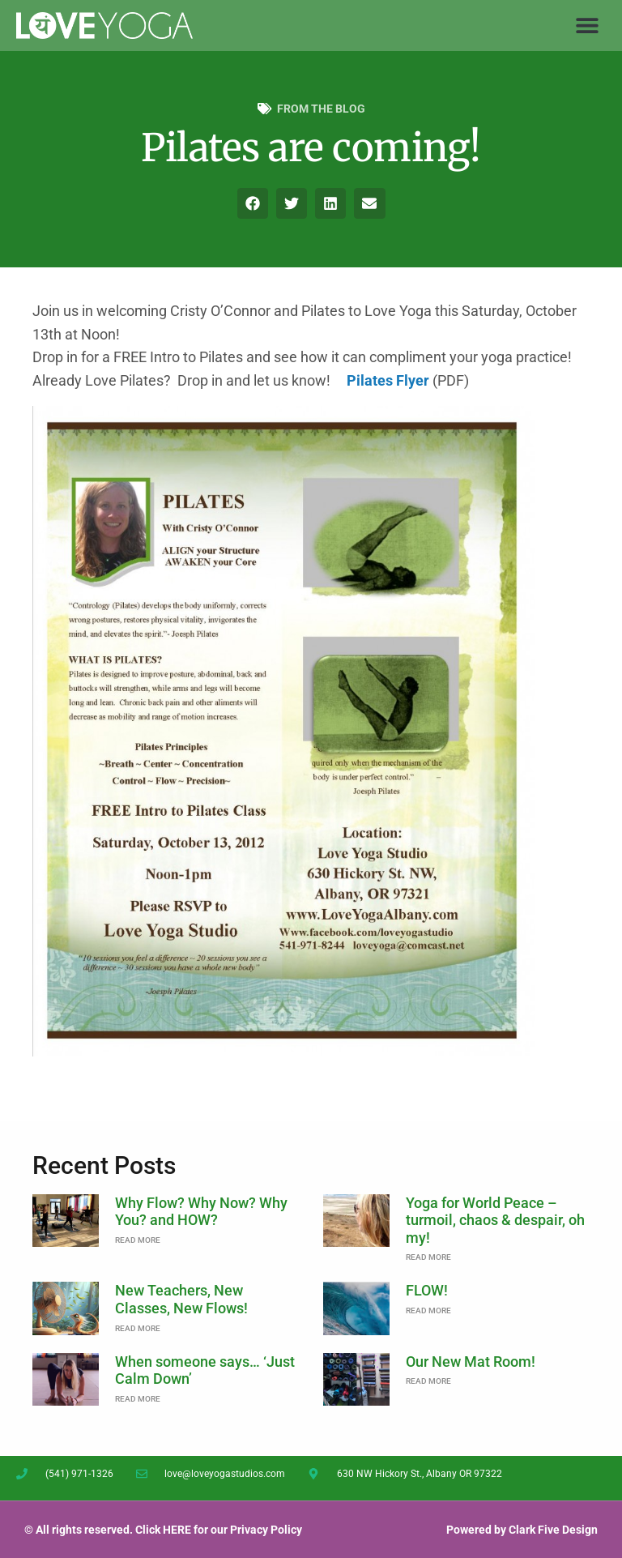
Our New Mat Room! (470, 1361)
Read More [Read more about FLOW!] (428, 1310)
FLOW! (427, 1290)
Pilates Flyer (388, 380)
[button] (587, 25)
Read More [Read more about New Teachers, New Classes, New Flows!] (137, 1328)
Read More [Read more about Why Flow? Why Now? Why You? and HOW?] (137, 1240)
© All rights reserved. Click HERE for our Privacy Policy (163, 1529)
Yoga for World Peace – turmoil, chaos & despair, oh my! (495, 1220)
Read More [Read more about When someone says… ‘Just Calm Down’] (137, 1398)
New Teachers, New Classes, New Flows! (181, 1299)
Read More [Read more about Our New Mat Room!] (428, 1381)
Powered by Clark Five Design (522, 1529)
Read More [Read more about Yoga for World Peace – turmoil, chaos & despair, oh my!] (428, 1257)
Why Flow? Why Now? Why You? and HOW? (201, 1211)
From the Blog (321, 108)
